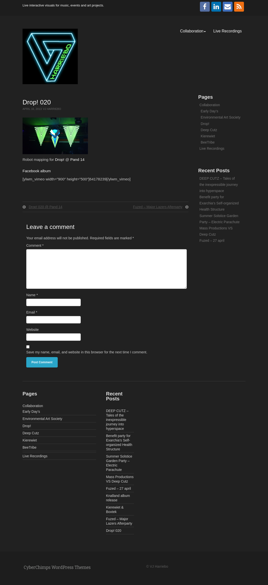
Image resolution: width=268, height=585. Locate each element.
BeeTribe (207, 142)
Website (32, 330)
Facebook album (37, 171)
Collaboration (193, 31)
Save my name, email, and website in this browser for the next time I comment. (86, 352)
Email (31, 312)
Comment (35, 245)
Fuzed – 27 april (211, 241)
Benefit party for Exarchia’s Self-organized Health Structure (219, 203)
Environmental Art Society (220, 117)
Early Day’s (209, 111)
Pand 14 (77, 159)
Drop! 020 (113, 531)
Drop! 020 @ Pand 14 (45, 207)
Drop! (59, 159)
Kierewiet (208, 136)
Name (32, 295)
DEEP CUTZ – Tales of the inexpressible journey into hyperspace (218, 184)
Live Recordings (227, 31)
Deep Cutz (209, 130)
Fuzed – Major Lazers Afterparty (157, 207)
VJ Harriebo (52, 108)
